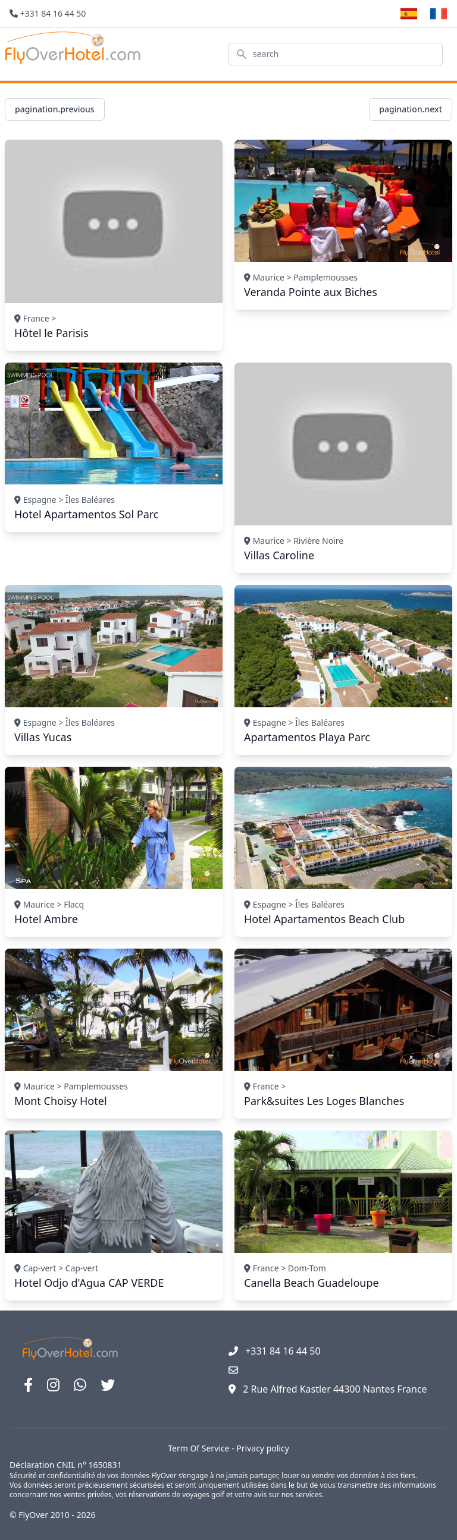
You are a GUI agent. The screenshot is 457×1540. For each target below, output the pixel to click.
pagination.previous (55, 109)
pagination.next (410, 109)
